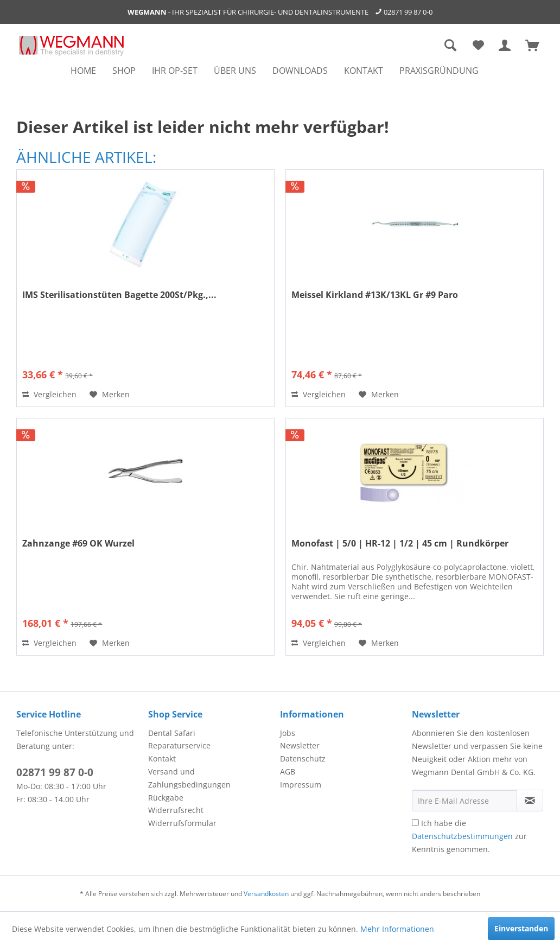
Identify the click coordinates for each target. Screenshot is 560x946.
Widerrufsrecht (175, 810)
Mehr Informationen (397, 929)
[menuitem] (83, 70)
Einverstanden (521, 928)
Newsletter (300, 745)
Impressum (300, 784)
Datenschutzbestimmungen (462, 836)
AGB (287, 771)
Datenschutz (303, 758)
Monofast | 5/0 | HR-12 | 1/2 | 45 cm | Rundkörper (399, 543)
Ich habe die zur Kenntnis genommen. (469, 836)
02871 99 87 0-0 (408, 12)
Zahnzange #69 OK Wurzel (78, 543)
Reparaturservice (179, 745)
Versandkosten (266, 893)
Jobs (287, 733)
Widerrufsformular (182, 823)
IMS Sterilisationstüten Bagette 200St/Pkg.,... (119, 295)
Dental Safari (171, 733)
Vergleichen (49, 394)
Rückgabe (165, 797)
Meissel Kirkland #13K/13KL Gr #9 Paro (374, 295)
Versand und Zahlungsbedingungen (189, 778)
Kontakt (162, 758)
